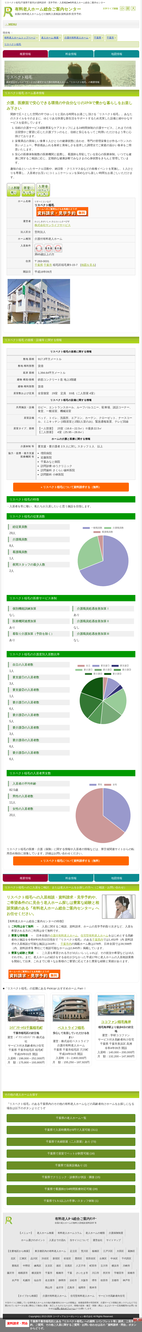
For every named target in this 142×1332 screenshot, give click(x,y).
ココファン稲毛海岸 (116, 1022)
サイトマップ (113, 1240)
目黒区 (68, 1265)
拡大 (133, 8)
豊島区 (15, 1265)
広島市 (71, 1287)
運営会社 (97, 1240)
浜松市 (73, 1280)
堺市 (94, 1280)
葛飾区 (131, 1251)
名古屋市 (50, 1280)
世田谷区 (91, 1258)
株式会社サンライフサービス (53, 225)
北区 (13, 1258)
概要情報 (25, 54)
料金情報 (71, 54)
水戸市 (15, 1280)
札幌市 (26, 1280)
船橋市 (59, 1273)
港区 (58, 1265)
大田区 (120, 1251)
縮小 (122, 8)
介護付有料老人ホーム (64, 935)
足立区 (73, 1251)
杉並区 (67, 1258)
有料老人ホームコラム (70, 1233)
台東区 (103, 1258)
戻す (127, 8)
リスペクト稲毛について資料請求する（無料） (72, 487)
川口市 (95, 1273)
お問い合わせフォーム (65, 1308)
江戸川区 (108, 1251)
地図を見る (88, 264)
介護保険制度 (116, 1233)
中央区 (114, 1258)
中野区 (26, 1265)
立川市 (104, 1265)
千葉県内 (97, 939)
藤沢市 (10, 1273)
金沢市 (59, 1287)
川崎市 (126, 1265)
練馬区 (37, 1265)
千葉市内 (66, 943)
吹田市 (104, 1280)
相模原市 (23, 1273)
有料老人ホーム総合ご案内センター (48, 11)
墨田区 (78, 1258)
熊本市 (93, 1287)
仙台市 (37, 1280)
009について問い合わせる (34, 974)
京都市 (115, 1280)
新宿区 (56, 1258)
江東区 (23, 1258)
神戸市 (126, 1280)
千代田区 (126, 1258)
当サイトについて (79, 1240)
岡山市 (48, 1287)
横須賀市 (36, 1273)
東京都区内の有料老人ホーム (50, 1251)
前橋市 (131, 1273)
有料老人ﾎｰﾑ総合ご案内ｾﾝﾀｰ (75, 1220)
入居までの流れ (57, 1240)
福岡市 (82, 1287)
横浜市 (115, 1265)
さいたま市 (82, 1273)
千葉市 (48, 1273)
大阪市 (84, 1280)
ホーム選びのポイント (33, 1240)
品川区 (34, 1258)
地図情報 (116, 54)
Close (137, 1319)
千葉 (69, 1273)
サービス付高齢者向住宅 (111, 1295)
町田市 (93, 1265)
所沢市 (106, 1273)
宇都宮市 (119, 1273)
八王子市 (81, 1265)
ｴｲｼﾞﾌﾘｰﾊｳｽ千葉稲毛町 (26, 1028)
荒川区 (84, 1251)
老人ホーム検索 (45, 1233)
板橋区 (95, 1251)
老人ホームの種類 (95, 1233)
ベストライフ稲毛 (71, 1028)
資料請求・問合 (17, 1323)
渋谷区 (45, 1258)
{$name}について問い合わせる (62, 211)
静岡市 (62, 1280)
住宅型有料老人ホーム (94, 935)
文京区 (48, 1265)
